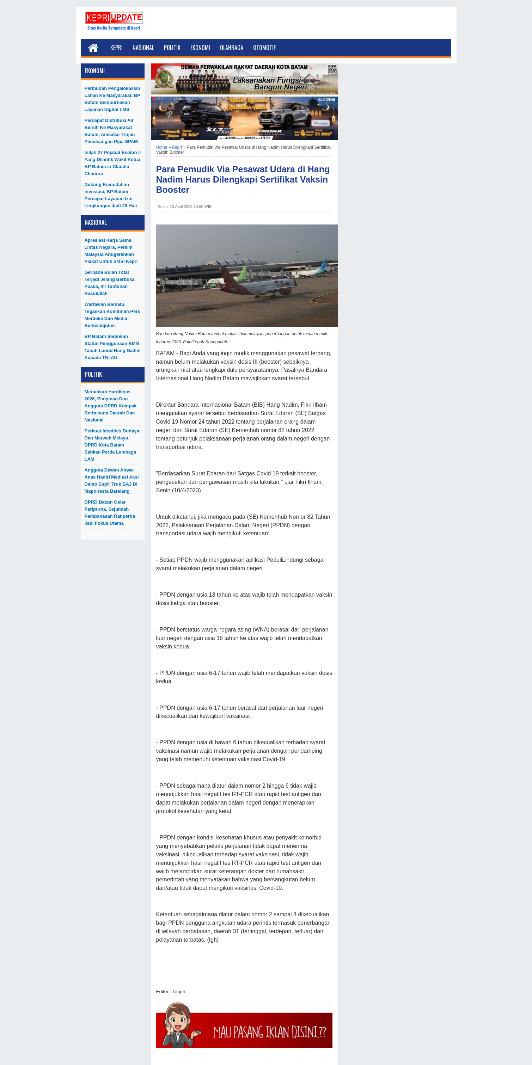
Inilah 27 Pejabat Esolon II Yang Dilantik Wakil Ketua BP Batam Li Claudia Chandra (113, 163)
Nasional (143, 47)
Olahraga (231, 47)
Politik (172, 47)
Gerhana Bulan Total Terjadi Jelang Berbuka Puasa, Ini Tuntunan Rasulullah (110, 283)
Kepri (116, 47)
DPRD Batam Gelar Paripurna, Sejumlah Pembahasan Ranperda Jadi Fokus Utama (110, 512)
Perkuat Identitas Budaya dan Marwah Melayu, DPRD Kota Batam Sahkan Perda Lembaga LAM (112, 445)
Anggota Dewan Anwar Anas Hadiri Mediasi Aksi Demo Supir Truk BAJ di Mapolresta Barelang (112, 480)
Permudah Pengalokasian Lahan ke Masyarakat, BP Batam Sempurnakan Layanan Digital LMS (112, 99)
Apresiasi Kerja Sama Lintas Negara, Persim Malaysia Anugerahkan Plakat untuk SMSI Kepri (111, 251)
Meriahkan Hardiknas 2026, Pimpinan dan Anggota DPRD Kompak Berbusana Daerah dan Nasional (111, 406)
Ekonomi (200, 47)
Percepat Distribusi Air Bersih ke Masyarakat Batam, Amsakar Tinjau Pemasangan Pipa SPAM (111, 131)
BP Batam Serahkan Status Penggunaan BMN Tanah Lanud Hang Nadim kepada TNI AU (113, 347)
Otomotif (264, 47)
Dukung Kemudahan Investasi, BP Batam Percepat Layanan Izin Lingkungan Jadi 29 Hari (111, 195)
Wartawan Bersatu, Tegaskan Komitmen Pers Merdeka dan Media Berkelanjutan (112, 315)
